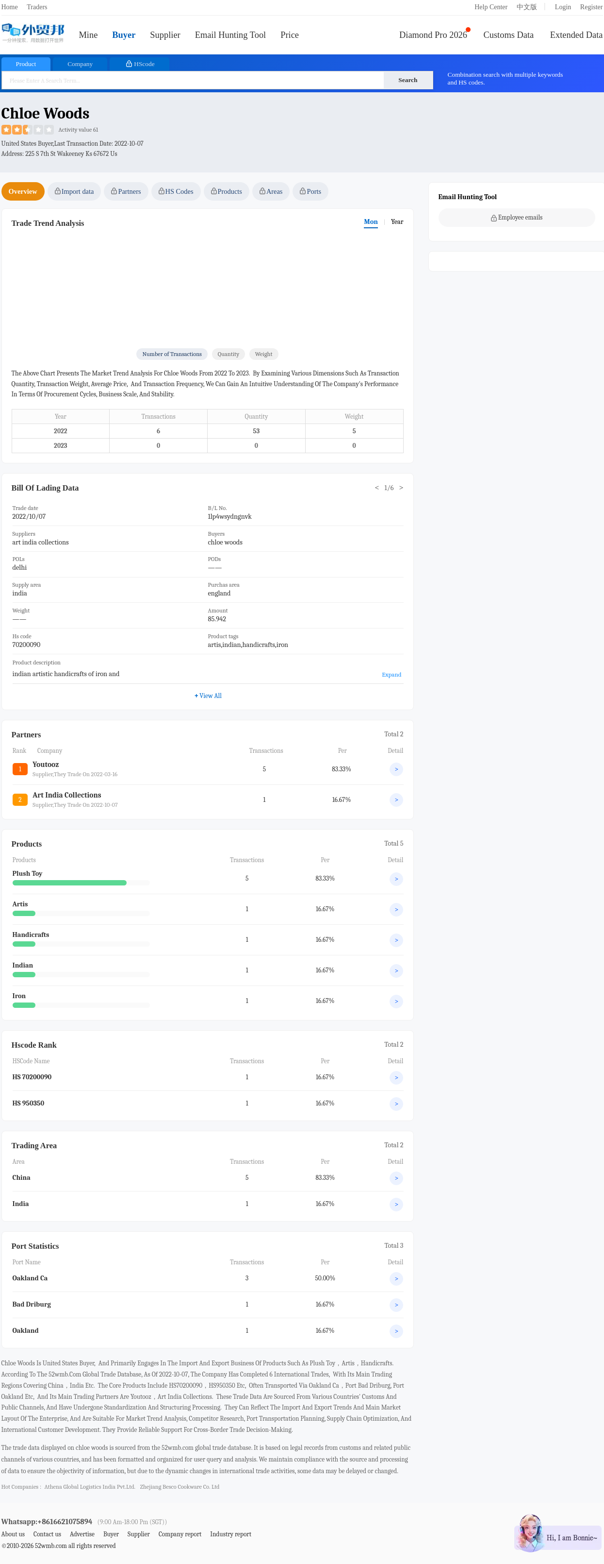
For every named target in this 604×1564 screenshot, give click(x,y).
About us (13, 1534)
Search (407, 80)
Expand (391, 674)
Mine (88, 35)
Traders (37, 7)
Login (563, 7)
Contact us (47, 1534)
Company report (180, 1534)
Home (9, 7)
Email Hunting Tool (230, 35)
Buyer (123, 35)
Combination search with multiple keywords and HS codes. (505, 78)
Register (591, 7)
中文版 (527, 7)
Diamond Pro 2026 (433, 35)
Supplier (165, 35)
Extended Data (576, 35)
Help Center (490, 7)
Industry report (230, 1534)
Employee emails (517, 217)
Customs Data (509, 35)
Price (289, 35)
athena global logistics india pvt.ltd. (89, 1486)
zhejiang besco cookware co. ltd (180, 1486)
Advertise (82, 1534)
